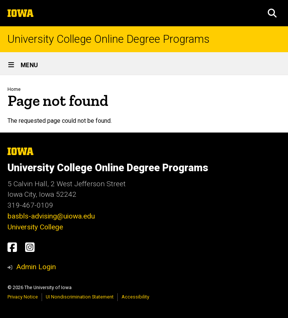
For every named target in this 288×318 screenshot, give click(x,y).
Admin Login (36, 266)
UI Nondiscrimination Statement (80, 297)
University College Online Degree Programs (109, 39)
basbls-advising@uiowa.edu (51, 216)
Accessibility (135, 297)
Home (14, 89)
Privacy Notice (23, 297)
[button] (272, 13)
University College (35, 227)
